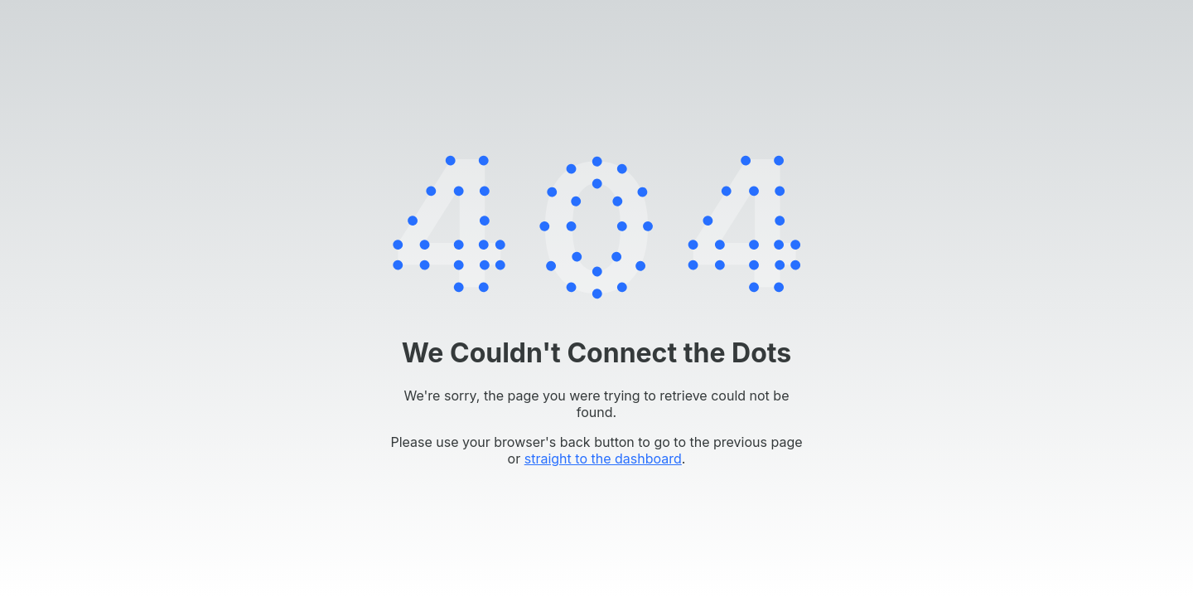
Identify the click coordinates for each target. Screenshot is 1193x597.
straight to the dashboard (603, 458)
